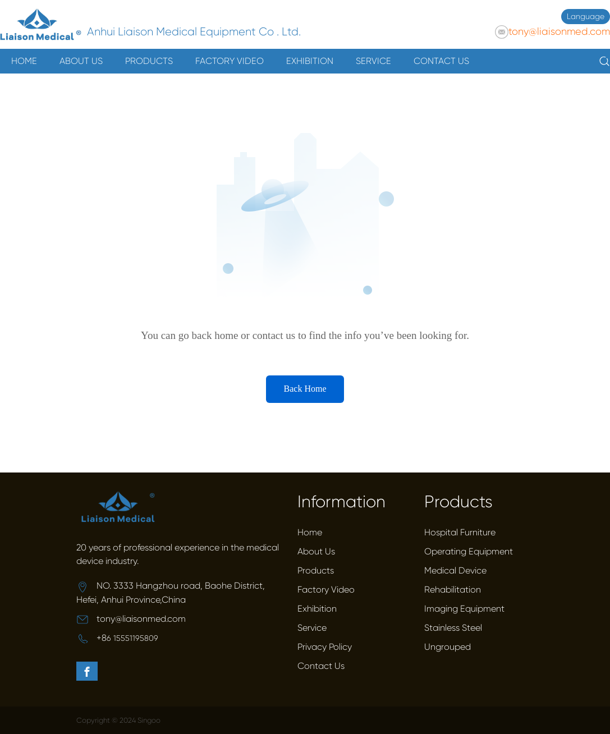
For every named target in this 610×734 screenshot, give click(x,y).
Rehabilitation (452, 589)
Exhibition (317, 608)
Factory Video (326, 589)
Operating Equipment (468, 551)
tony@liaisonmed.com (559, 31)
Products (315, 570)
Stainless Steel (453, 627)
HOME (24, 61)
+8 (102, 637)
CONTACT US (441, 61)
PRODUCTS (149, 61)
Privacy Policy (324, 646)
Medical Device (455, 570)
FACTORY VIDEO (229, 61)
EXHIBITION (309, 61)
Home (309, 532)
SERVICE (373, 61)
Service (312, 627)
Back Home (305, 388)
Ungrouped (447, 646)
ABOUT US (81, 61)
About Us (316, 551)
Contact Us (321, 665)
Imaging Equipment (464, 608)
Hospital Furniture (460, 532)
